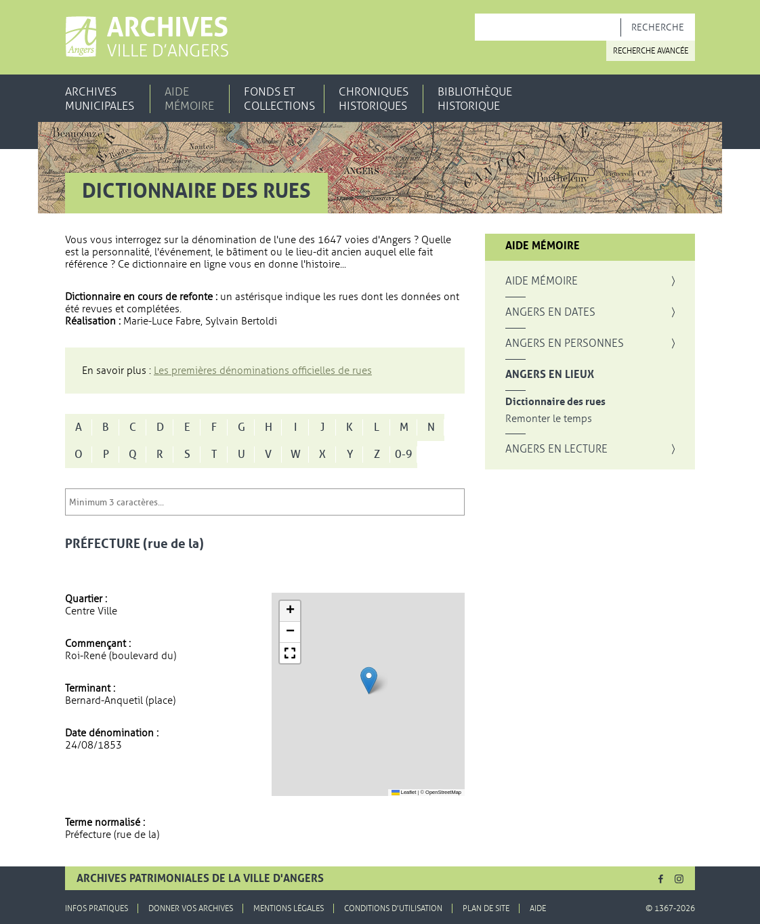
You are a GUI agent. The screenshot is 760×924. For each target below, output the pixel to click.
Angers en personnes (564, 343)
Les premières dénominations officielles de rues (263, 370)
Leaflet (404, 792)
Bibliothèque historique (475, 99)
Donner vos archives (190, 908)
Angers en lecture (556, 449)
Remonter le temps (548, 419)
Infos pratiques (96, 908)
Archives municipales (99, 99)
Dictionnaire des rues (555, 402)
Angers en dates (550, 312)
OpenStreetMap (443, 792)
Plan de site (486, 908)
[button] (368, 680)
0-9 (404, 454)
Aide (538, 908)
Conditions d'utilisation (393, 908)
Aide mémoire (189, 99)
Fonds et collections (279, 99)
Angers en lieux (549, 374)
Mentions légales (288, 908)
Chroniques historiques (373, 99)
